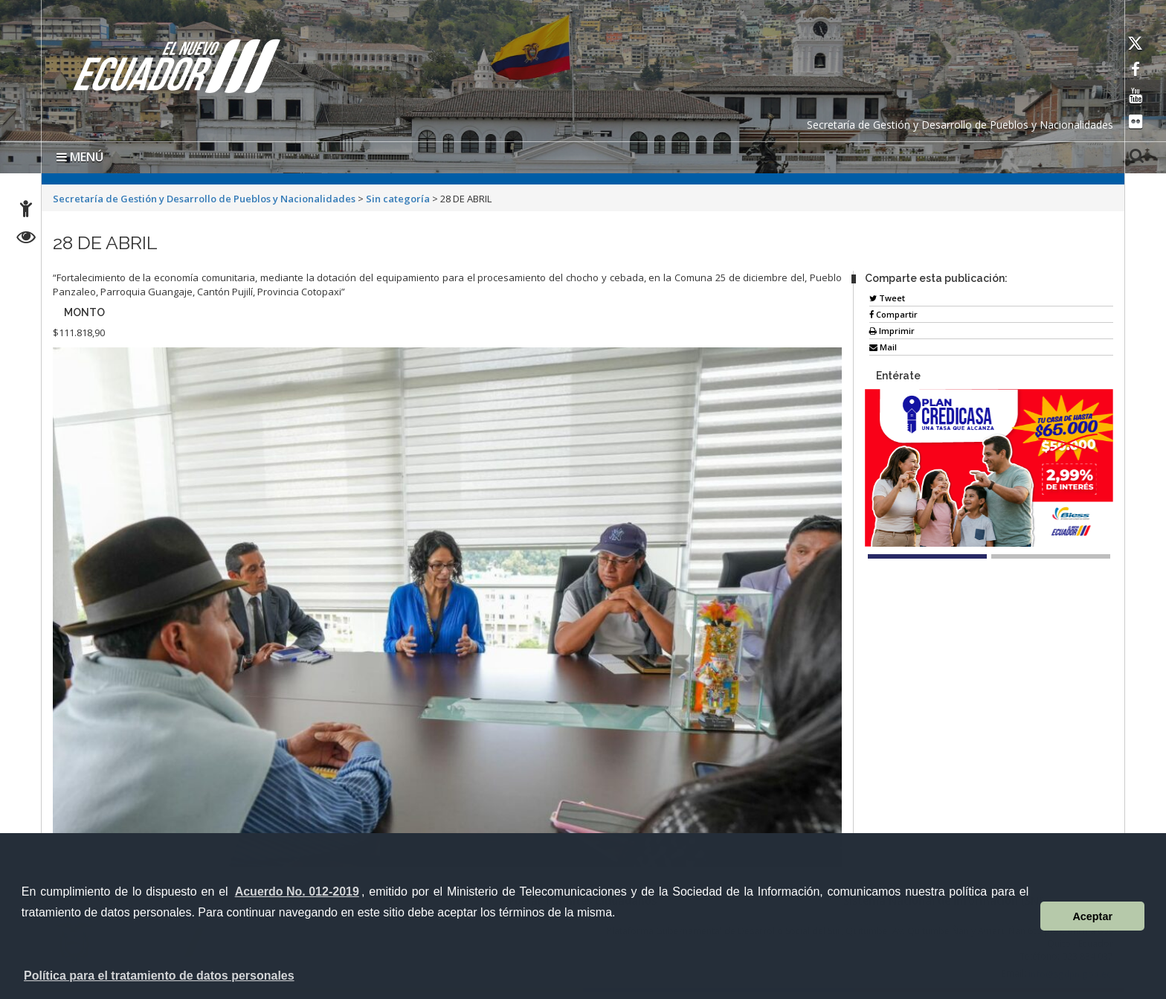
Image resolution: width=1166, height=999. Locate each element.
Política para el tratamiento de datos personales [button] (159, 975)
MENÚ (80, 157)
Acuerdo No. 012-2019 (297, 891)
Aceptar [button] (1092, 916)
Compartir (893, 314)
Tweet (887, 297)
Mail (883, 347)
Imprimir (892, 330)
